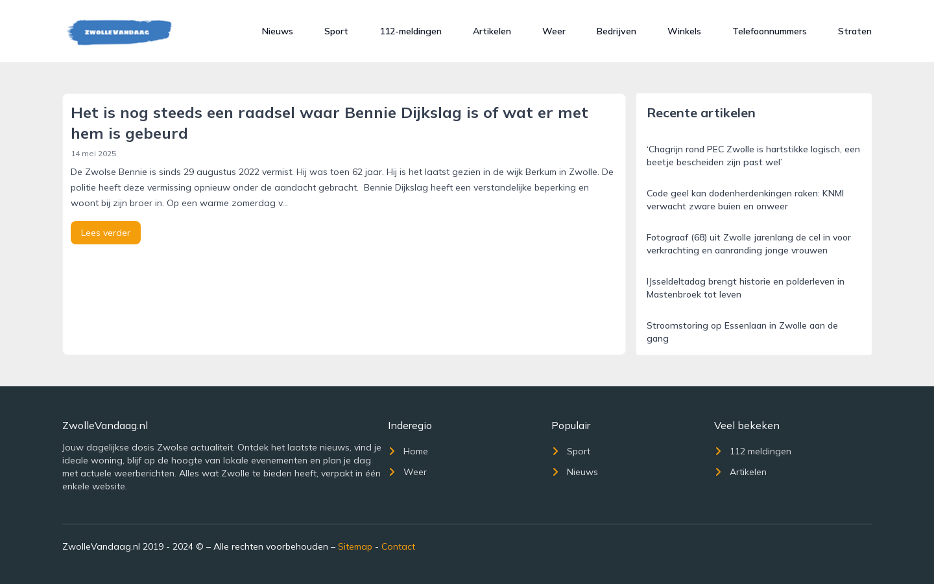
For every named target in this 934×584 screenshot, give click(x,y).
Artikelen (492, 31)
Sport (336, 31)
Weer (554, 31)
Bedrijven (616, 31)
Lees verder (105, 233)
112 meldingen (752, 451)
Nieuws (277, 31)
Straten (855, 31)
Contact (398, 546)
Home (408, 451)
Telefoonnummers (769, 31)
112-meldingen (410, 31)
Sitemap (355, 546)
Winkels (684, 31)
